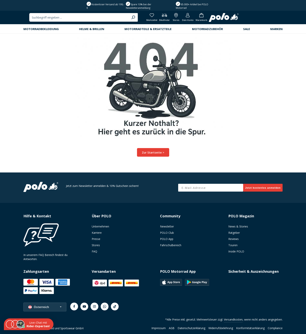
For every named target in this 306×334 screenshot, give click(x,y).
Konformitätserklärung (250, 328)
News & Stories (238, 226)
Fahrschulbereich (170, 245)
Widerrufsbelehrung (220, 328)
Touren (233, 245)
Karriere (97, 233)
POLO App (166, 239)
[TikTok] (115, 306)
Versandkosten (233, 319)
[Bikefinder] (236, 18)
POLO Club (167, 233)
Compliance (275, 328)
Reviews (233, 239)
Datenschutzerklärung (191, 328)
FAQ (94, 251)
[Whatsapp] (105, 306)
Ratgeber (234, 233)
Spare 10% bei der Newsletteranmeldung (138, 6)
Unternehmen (100, 226)
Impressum (158, 328)
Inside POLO (236, 251)
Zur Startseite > (153, 154)
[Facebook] (74, 306)
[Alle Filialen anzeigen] (249, 18)
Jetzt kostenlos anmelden (263, 187)
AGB (171, 328)
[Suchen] (201, 18)
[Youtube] (84, 306)
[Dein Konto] (261, 18)
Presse (96, 239)
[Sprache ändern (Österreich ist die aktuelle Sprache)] (44, 307)
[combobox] (147, 18)
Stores (96, 245)
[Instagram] (94, 306)
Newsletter (167, 226)
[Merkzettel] (223, 18)
